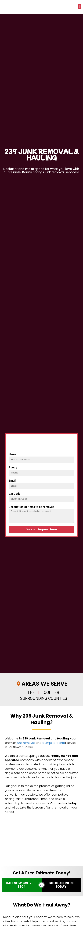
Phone (13, 467)
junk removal (26, 743)
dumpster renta (53, 743)
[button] (79, 6)
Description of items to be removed (31, 506)
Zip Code (14, 493)
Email (12, 480)
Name (12, 454)
